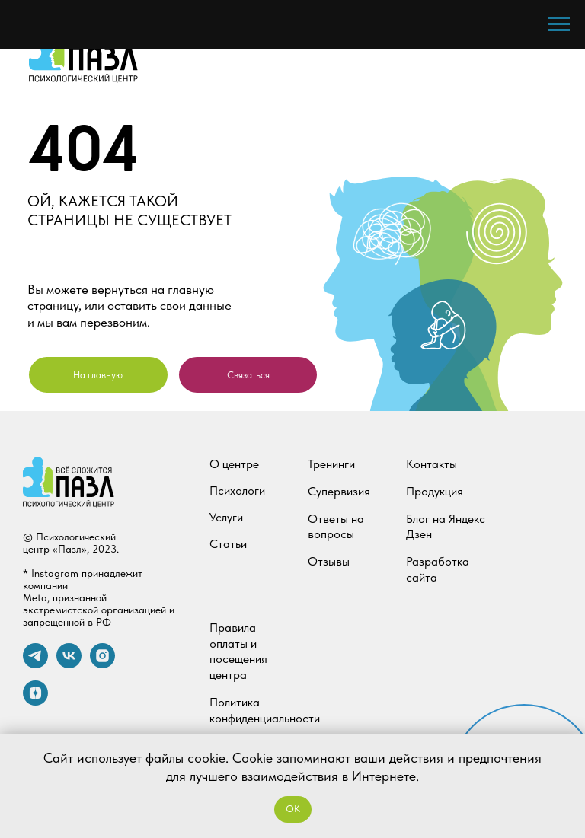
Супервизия (339, 491)
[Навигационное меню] (559, 24)
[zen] (35, 701)
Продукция (434, 491)
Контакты (431, 464)
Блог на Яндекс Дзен (445, 526)
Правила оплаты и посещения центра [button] (238, 651)
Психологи (237, 490)
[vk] (69, 664)
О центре (234, 464)
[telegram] (35, 664)
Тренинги (331, 464)
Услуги (226, 517)
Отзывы (329, 561)
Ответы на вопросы (336, 526)
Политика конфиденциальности (264, 710)
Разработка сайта (437, 569)
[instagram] (102, 664)
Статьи (228, 544)
